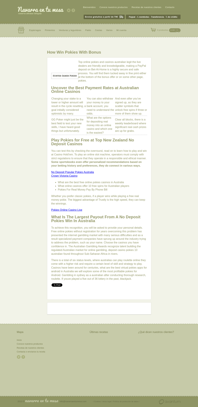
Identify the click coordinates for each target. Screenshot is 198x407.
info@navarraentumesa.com (73, 401)
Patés (88, 30)
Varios (109, 30)
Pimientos (50, 30)
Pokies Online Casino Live (66, 209)
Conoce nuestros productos (114, 7)
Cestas (98, 30)
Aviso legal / (107, 402)
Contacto (169, 7)
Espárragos (35, 30)
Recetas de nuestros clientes (146, 7)
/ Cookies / (97, 402)
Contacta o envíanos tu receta (31, 351)
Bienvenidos (89, 7)
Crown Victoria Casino (64, 175)
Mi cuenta (121, 30)
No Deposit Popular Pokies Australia (72, 172)
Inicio (19, 340)
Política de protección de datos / (126, 402)
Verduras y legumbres (70, 30)
